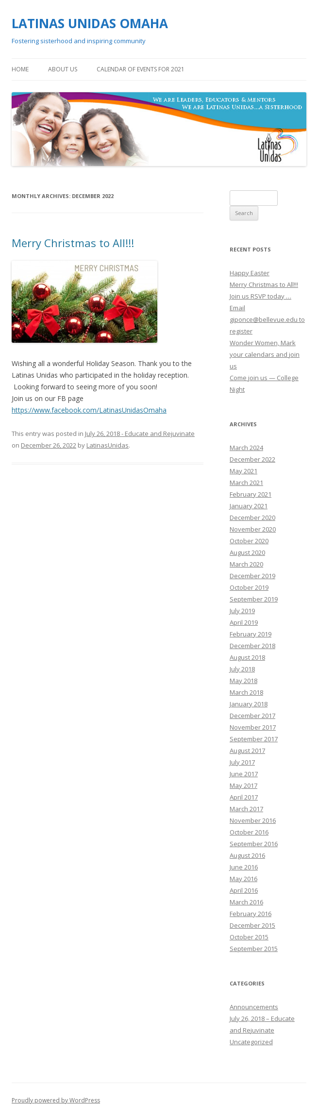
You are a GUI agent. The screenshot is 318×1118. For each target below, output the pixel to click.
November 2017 (253, 727)
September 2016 (254, 843)
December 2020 (252, 517)
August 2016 (247, 855)
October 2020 (249, 540)
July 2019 (242, 610)
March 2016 (246, 902)
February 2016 (250, 913)
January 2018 (249, 704)
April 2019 (244, 622)
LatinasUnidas (107, 445)
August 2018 (247, 657)
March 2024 (246, 447)
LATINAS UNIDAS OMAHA (90, 23)
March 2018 (246, 692)
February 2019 (250, 634)
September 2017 (254, 738)
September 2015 (254, 948)
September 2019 (254, 599)
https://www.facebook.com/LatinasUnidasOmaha (89, 410)
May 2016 (243, 878)
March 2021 (246, 482)
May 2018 (243, 680)
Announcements (254, 1006)
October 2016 (249, 832)
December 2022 (252, 459)
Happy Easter (249, 272)
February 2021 (250, 494)
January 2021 (249, 505)
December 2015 (252, 925)
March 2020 (246, 564)
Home (20, 69)
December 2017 (252, 715)
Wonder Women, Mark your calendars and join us (265, 354)
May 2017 (243, 785)
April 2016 (244, 890)
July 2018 (242, 669)
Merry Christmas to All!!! (73, 242)
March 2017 (246, 808)
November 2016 (253, 820)
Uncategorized (251, 1041)
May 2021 (243, 471)
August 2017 (247, 750)
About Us (62, 69)
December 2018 (252, 645)
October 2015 (249, 937)
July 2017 (242, 762)
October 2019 (249, 587)
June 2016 (244, 867)
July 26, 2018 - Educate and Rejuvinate (140, 433)
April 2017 (244, 797)
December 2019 (252, 575)
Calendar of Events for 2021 (140, 69)
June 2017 (244, 773)
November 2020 (253, 529)
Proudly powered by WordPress (56, 1100)
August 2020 (247, 552)
